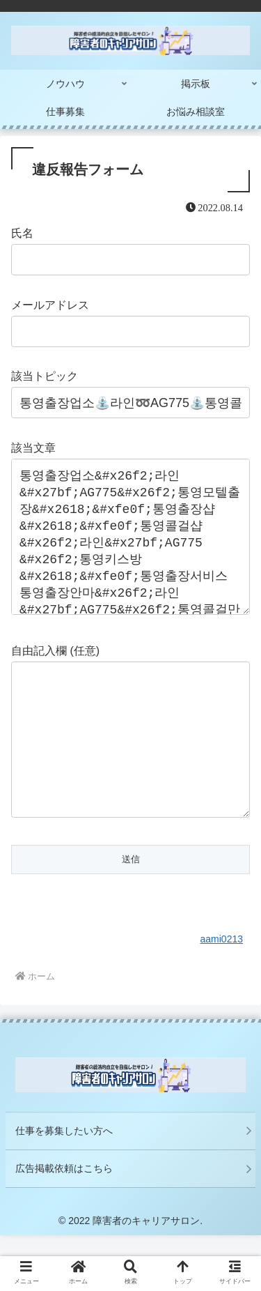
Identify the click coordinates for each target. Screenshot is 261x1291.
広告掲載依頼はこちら (64, 1224)
